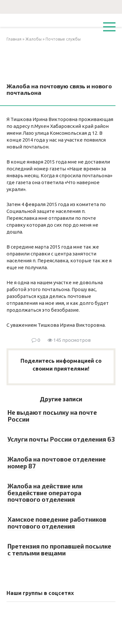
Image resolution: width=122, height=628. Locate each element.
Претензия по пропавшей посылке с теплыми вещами (59, 549)
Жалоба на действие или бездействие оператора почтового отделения (45, 492)
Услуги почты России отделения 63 (61, 439)
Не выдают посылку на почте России (52, 416)
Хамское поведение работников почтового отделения (56, 522)
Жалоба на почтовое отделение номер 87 (56, 462)
